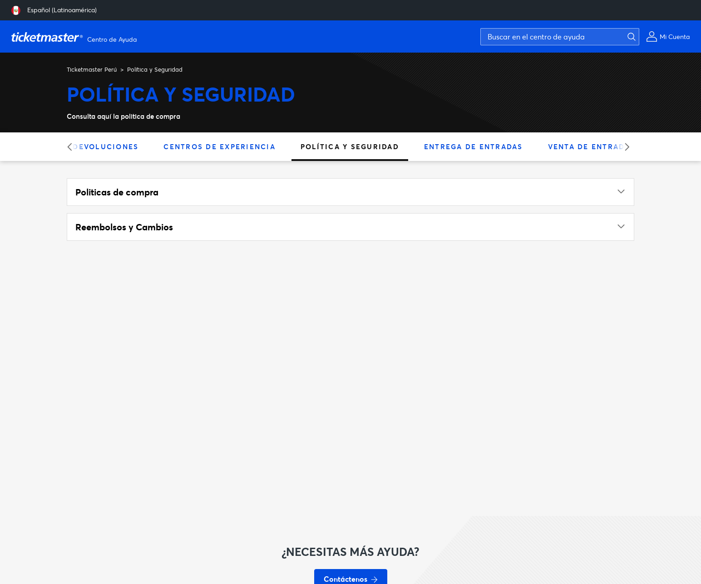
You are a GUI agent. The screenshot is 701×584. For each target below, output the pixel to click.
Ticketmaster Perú (92, 69)
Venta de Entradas (591, 146)
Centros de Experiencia (219, 146)
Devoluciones (105, 146)
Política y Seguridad (350, 146)
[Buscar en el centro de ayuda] (559, 36)
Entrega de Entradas (473, 146)
